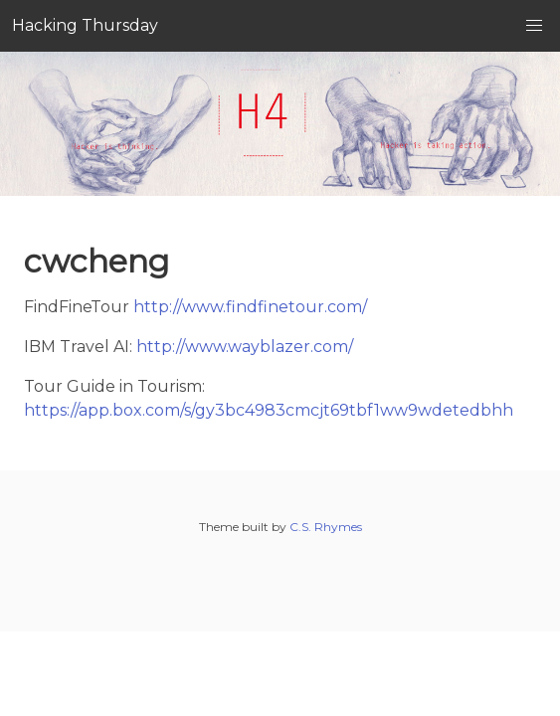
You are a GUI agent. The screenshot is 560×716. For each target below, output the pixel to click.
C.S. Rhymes (325, 526)
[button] (534, 26)
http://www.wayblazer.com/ (244, 346)
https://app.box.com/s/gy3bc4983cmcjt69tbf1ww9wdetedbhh (268, 410)
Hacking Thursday (85, 25)
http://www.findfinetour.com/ (250, 306)
